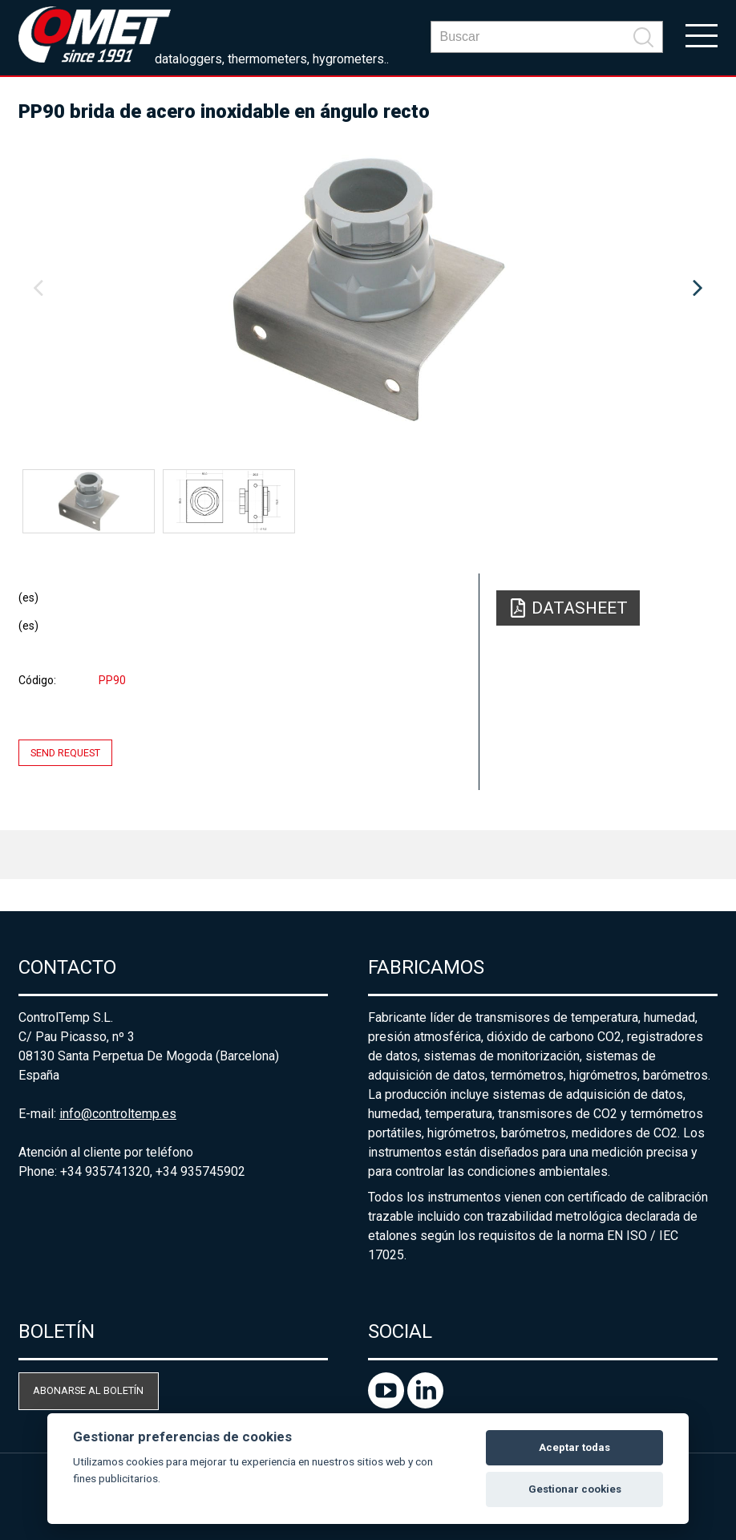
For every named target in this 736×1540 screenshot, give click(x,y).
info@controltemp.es (117, 1113)
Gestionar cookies (574, 1489)
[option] (368, 288)
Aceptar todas (574, 1447)
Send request (65, 753)
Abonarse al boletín (88, 1390)
